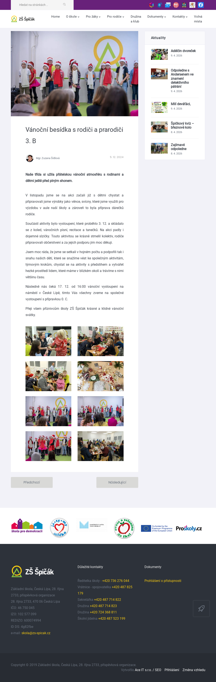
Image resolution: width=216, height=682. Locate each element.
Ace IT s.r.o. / (145, 670)
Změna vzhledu (194, 670)
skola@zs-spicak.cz (36, 633)
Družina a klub (136, 19)
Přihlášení (172, 670)
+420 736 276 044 (115, 581)
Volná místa (198, 19)
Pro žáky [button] (92, 16)
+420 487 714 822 (108, 600)
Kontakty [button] (179, 16)
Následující (117, 482)
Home (55, 16)
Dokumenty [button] (155, 16)
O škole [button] (72, 16)
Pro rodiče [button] (114, 16)
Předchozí (32, 482)
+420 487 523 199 (111, 619)
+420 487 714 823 (103, 606)
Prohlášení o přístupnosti (162, 581)
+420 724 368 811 (103, 612)
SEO (158, 670)
